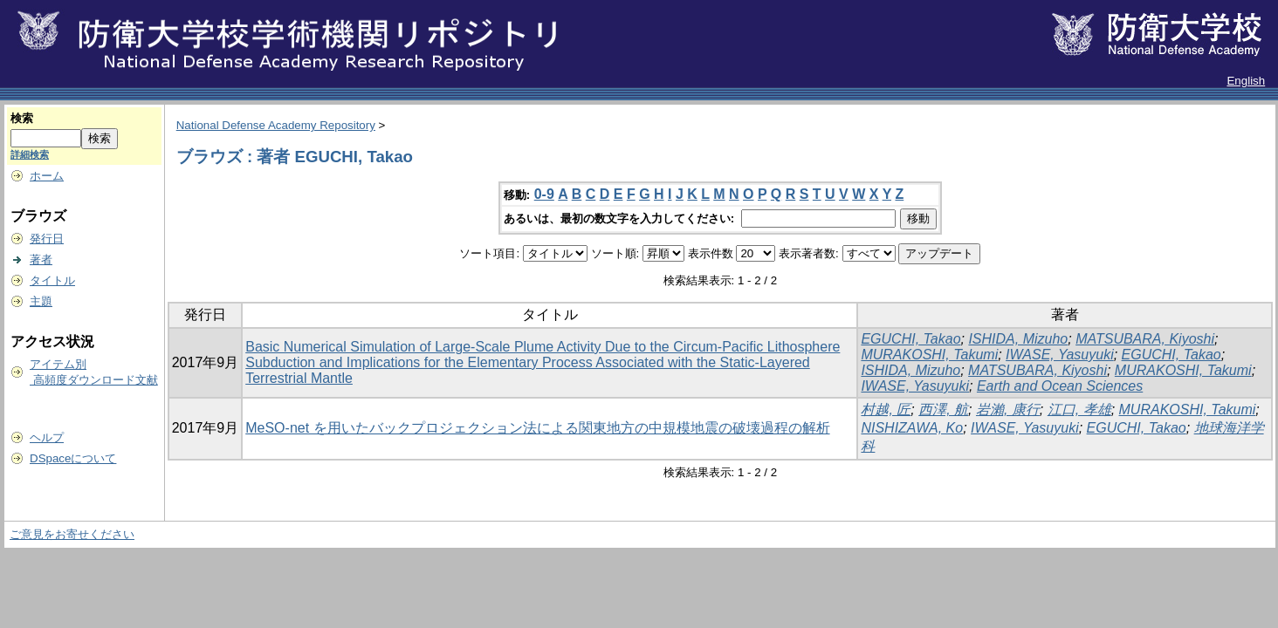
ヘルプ (47, 437)
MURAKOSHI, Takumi (929, 354)
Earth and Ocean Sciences (1060, 386)
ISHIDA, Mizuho (1018, 338)
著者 (41, 259)
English (1245, 80)
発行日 (47, 238)
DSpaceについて (73, 458)
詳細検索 (29, 154)
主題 (41, 301)
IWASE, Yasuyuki (1060, 354)
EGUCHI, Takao (910, 338)
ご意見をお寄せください (72, 534)
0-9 (544, 194)
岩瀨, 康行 (1008, 409)
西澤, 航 (943, 409)
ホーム (47, 175)
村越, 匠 (885, 409)
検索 (21, 118)
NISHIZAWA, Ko (912, 427)
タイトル (52, 280)
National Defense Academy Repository (275, 125)
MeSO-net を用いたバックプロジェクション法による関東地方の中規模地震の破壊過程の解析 (537, 427)
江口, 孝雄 (1079, 409)
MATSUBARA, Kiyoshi (1144, 338)
